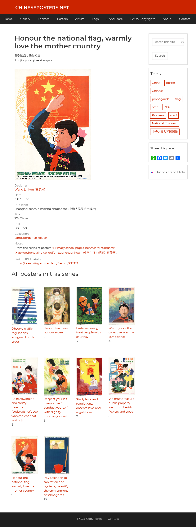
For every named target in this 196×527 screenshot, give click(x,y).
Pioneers (158, 115)
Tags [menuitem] (95, 19)
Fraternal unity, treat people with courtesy (88, 332)
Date (18, 195)
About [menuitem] (167, 19)
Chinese (157, 91)
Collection (22, 233)
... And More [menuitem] (114, 19)
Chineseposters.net (42, 8)
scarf (173, 115)
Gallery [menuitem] (25, 19)
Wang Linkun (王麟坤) (30, 189)
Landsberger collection (31, 237)
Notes (19, 243)
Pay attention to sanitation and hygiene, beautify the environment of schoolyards (56, 486)
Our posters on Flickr (170, 172)
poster (170, 82)
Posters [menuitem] (62, 19)
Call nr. (19, 224)
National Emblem (164, 123)
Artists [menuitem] (79, 19)
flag (178, 99)
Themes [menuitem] (43, 19)
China (156, 82)
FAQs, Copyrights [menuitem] (142, 19)
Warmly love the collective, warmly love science (121, 332)
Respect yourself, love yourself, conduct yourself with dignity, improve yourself (56, 408)
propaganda (161, 99)
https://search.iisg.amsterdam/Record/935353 (46, 263)
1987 (167, 107)
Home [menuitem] (8, 19)
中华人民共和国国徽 (165, 131)
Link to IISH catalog (28, 259)
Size (17, 214)
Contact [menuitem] (184, 19)
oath (155, 107)
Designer (21, 185)
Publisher (21, 205)
